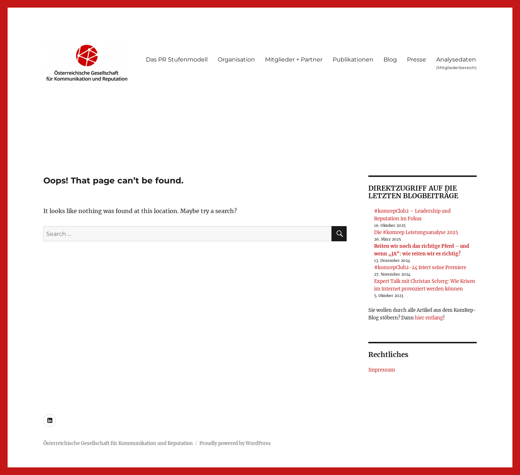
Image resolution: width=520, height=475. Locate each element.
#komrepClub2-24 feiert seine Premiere (420, 267)
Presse (416, 59)
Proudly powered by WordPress (235, 443)
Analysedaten (456, 63)
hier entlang (429, 318)
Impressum (381, 370)
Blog (390, 59)
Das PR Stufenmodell (177, 59)
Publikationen (353, 59)
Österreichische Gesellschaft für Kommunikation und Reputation (118, 443)
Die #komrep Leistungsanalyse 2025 (416, 232)
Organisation (236, 59)
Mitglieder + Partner (293, 59)
